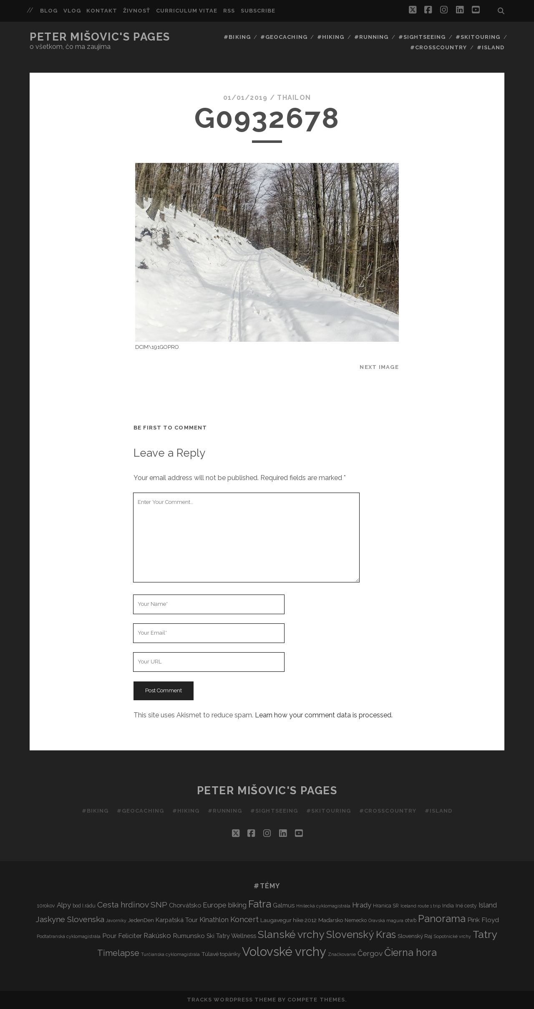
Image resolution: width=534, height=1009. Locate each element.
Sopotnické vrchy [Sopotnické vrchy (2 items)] (452, 936)
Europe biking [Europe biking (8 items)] (225, 905)
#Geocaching (283, 37)
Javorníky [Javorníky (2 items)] (116, 920)
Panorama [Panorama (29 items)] (442, 919)
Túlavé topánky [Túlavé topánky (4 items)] (221, 954)
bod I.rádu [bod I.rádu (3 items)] (84, 905)
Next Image (379, 367)
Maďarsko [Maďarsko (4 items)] (330, 920)
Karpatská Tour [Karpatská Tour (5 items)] (177, 919)
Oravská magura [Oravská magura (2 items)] (385, 920)
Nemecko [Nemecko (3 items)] (356, 920)
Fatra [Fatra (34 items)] (259, 904)
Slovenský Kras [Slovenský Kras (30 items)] (361, 934)
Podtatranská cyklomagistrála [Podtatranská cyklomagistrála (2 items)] (69, 936)
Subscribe (258, 11)
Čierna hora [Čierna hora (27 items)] (410, 952)
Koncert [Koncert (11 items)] (244, 919)
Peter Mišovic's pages (100, 36)
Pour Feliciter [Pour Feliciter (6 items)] (122, 936)
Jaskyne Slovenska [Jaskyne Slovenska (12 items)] (69, 919)
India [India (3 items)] (448, 905)
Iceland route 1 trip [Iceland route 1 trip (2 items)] (420, 905)
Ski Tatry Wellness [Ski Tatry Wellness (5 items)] (231, 935)
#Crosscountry (438, 47)
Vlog (72, 11)
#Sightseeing (422, 37)
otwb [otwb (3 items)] (410, 920)
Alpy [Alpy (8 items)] (64, 905)
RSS (229, 11)
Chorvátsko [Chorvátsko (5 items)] (185, 905)
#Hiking (330, 37)
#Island (490, 47)
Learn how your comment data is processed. (324, 715)
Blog (49, 11)
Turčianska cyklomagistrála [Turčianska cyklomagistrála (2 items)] (170, 954)
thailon (294, 98)
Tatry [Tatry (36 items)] (485, 934)
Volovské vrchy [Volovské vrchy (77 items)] (284, 951)
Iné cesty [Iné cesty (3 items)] (466, 905)
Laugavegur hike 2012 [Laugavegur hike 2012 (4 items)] (288, 920)
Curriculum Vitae (187, 11)
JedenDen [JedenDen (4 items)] (141, 920)
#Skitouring (478, 37)
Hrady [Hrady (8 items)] (361, 905)
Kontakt (101, 11)
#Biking (237, 37)
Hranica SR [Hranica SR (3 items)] (386, 905)
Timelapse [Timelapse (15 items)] (118, 953)
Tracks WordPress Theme (231, 999)
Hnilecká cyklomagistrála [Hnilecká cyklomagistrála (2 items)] (323, 905)
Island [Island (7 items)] (488, 905)
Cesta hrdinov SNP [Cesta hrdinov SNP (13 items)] (132, 905)
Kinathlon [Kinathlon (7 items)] (214, 920)
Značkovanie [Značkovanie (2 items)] (342, 954)
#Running (371, 37)
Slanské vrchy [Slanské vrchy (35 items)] (291, 934)
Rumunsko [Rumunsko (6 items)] (189, 936)
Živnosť (136, 11)
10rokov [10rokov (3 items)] (46, 905)
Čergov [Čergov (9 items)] (370, 953)
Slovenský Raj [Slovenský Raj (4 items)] (415, 936)
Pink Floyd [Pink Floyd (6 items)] (483, 920)
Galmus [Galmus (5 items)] (284, 905)
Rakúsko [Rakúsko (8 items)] (157, 935)
